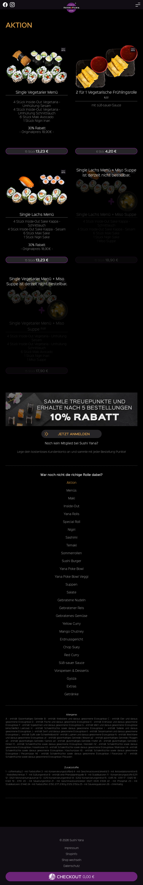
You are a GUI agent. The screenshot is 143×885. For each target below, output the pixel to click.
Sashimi (71, 537)
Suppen (71, 584)
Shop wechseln (71, 860)
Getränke (71, 694)
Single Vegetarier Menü (37, 92)
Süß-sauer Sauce (71, 663)
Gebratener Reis (71, 608)
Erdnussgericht (71, 639)
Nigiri (71, 529)
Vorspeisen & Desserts (71, 670)
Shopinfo (71, 854)
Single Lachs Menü (37, 214)
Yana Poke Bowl (72, 569)
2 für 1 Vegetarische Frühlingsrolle (106, 92)
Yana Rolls (71, 514)
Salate (71, 592)
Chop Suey (71, 647)
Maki (71, 498)
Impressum (72, 848)
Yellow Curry (71, 623)
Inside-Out (72, 506)
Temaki (71, 545)
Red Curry (71, 655)
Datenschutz (71, 866)
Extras (71, 686)
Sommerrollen (71, 553)
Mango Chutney (71, 631)
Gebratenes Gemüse (71, 616)
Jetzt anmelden (67, 433)
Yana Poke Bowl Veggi (71, 576)
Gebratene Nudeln (72, 600)
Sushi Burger (71, 561)
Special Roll (71, 522)
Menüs (71, 490)
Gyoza (71, 678)
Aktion (72, 482)
